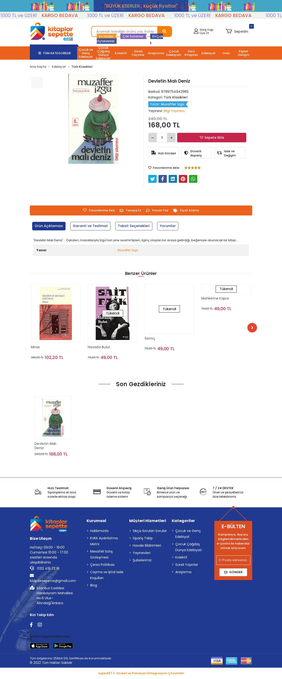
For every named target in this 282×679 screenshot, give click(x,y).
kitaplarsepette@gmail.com (53, 579)
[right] (252, 327)
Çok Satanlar (133, 36)
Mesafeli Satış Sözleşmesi (101, 555)
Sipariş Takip (143, 538)
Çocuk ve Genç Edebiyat (188, 534)
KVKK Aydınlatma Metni (104, 541)
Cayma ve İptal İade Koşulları (106, 575)
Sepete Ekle (212, 137)
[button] (237, 31)
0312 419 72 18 (44, 569)
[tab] (49, 226)
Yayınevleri (141, 553)
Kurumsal (96, 521)
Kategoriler (183, 521)
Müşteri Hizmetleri (147, 521)
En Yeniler (106, 36)
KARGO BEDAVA (69, 15)
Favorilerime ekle (163, 167)
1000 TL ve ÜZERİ (28, 15)
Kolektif (181, 558)
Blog (93, 586)
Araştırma (183, 572)
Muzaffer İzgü (128, 250)
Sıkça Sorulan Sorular (150, 531)
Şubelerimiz (142, 560)
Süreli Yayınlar (186, 565)
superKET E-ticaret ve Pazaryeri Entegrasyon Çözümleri (141, 673)
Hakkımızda (99, 531)
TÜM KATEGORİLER (54, 53)
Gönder (233, 573)
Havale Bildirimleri (147, 546)
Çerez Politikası (102, 565)
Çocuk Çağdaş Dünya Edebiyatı (188, 547)
